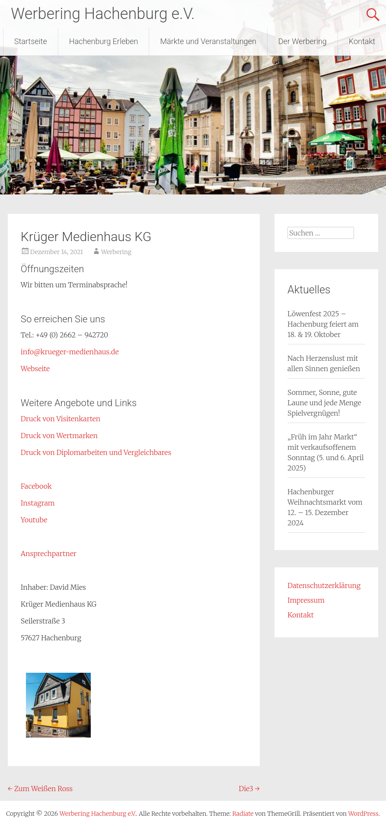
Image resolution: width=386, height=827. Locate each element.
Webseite (35, 368)
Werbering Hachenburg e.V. (103, 14)
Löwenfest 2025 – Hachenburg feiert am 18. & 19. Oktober (323, 324)
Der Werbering (302, 41)
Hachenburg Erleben (103, 41)
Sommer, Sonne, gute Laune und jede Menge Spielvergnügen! (324, 402)
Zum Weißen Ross (40, 788)
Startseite (30, 41)
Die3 (249, 788)
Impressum (306, 600)
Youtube (34, 519)
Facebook (36, 486)
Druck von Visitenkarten (60, 418)
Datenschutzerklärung (323, 585)
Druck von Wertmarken (59, 435)
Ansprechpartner (49, 553)
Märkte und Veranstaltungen (208, 41)
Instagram (38, 503)
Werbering (116, 252)
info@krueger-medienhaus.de (70, 351)
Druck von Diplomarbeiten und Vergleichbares (96, 452)
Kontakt (362, 41)
